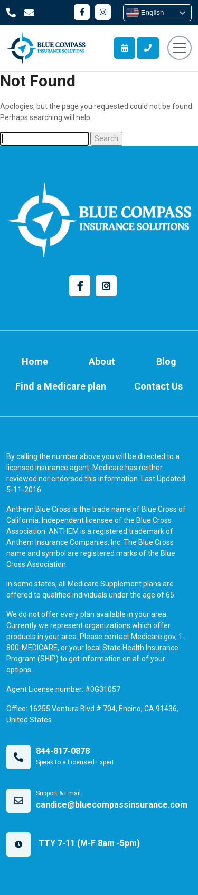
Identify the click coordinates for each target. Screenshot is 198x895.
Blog (166, 361)
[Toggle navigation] (179, 48)
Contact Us (158, 386)
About (102, 361)
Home (35, 361)
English (145, 12)
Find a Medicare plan (60, 386)
